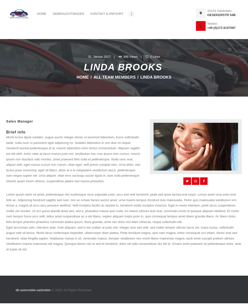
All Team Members (114, 77)
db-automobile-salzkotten (34, 290)
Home (83, 77)
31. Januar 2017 (99, 56)
